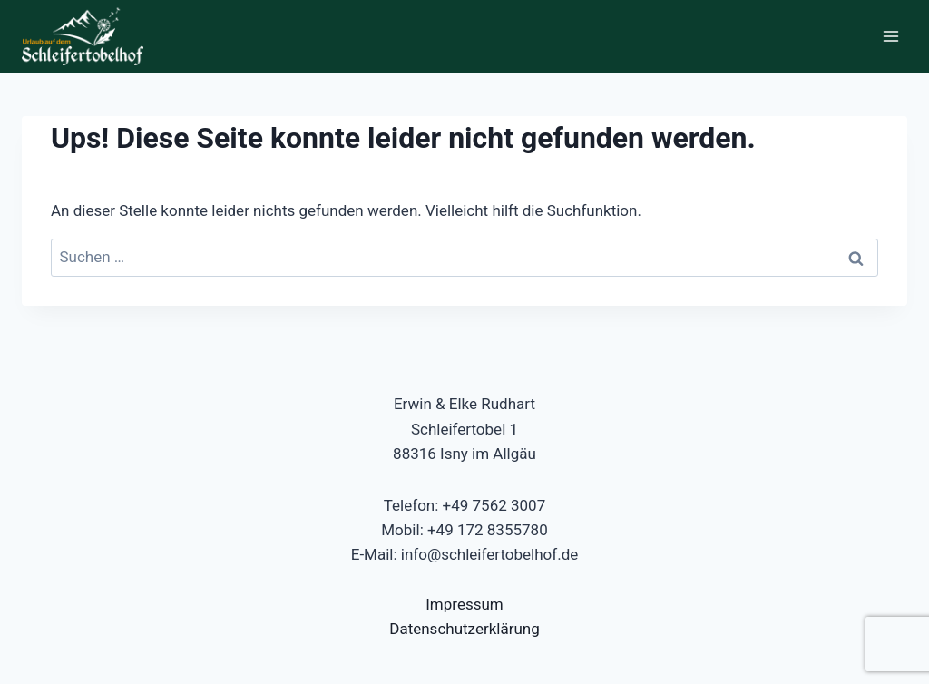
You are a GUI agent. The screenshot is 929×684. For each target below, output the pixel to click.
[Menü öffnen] (890, 36)
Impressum (464, 604)
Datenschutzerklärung (464, 629)
